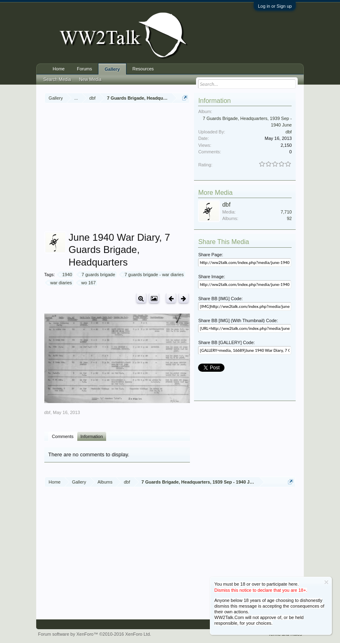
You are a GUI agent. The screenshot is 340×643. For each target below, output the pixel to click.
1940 (66, 274)
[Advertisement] (192, 168)
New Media (90, 79)
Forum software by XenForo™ (94, 634)
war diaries (60, 282)
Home (59, 68)
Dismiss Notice (326, 582)
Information (92, 436)
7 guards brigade (97, 274)
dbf (47, 412)
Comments (63, 436)
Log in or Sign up (275, 6)
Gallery (112, 69)
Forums (84, 68)
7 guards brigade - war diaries (153, 274)
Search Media (57, 79)
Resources (143, 68)
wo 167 (87, 282)
